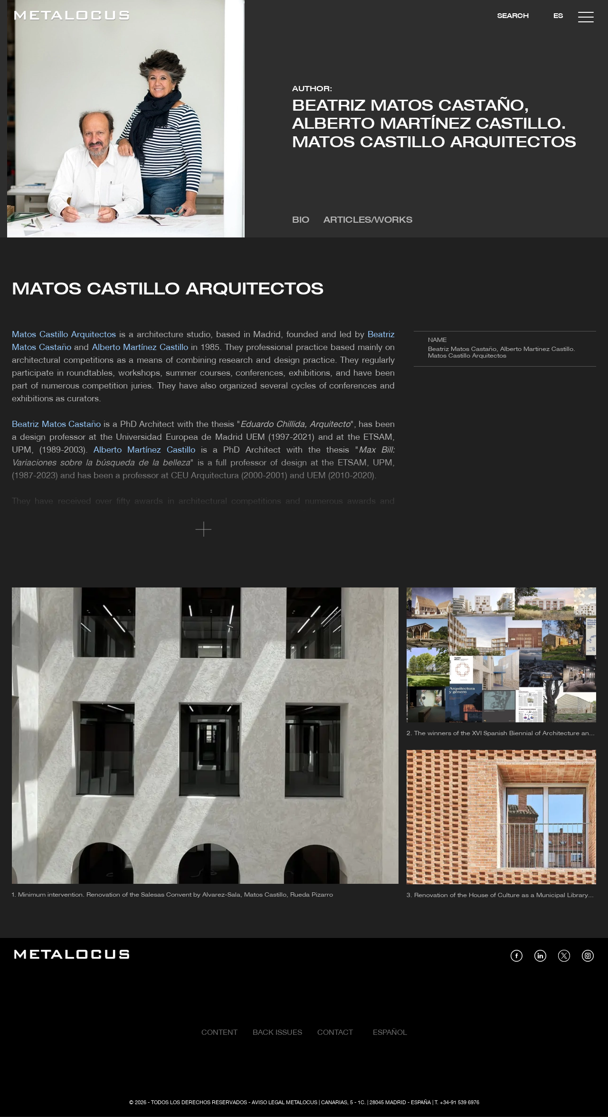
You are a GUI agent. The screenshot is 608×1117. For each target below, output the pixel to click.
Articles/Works (367, 221)
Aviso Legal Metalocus (284, 1102)
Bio (300, 221)
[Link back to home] (71, 17)
